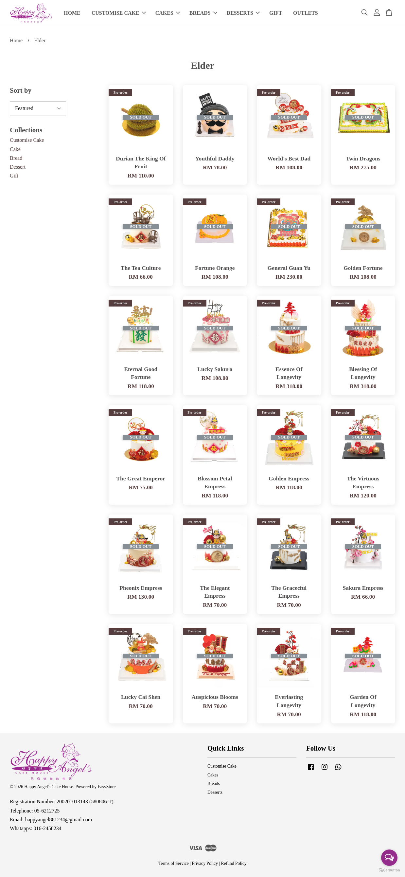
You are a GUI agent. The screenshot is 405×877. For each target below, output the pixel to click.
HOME (72, 13)
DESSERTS (243, 13)
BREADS (203, 13)
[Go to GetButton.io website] (389, 870)
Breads (213, 783)
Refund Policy (234, 863)
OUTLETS (305, 13)
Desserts (214, 792)
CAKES (167, 13)
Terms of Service (173, 863)
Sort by (20, 90)
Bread (16, 158)
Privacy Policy (205, 863)
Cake (15, 149)
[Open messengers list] (389, 857)
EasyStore (106, 786)
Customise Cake (27, 140)
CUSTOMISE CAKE (119, 13)
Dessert (18, 167)
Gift (14, 175)
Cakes (212, 775)
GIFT (275, 13)
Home (16, 40)
